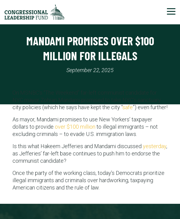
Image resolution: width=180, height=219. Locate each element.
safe (127, 107)
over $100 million (75, 126)
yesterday (154, 146)
